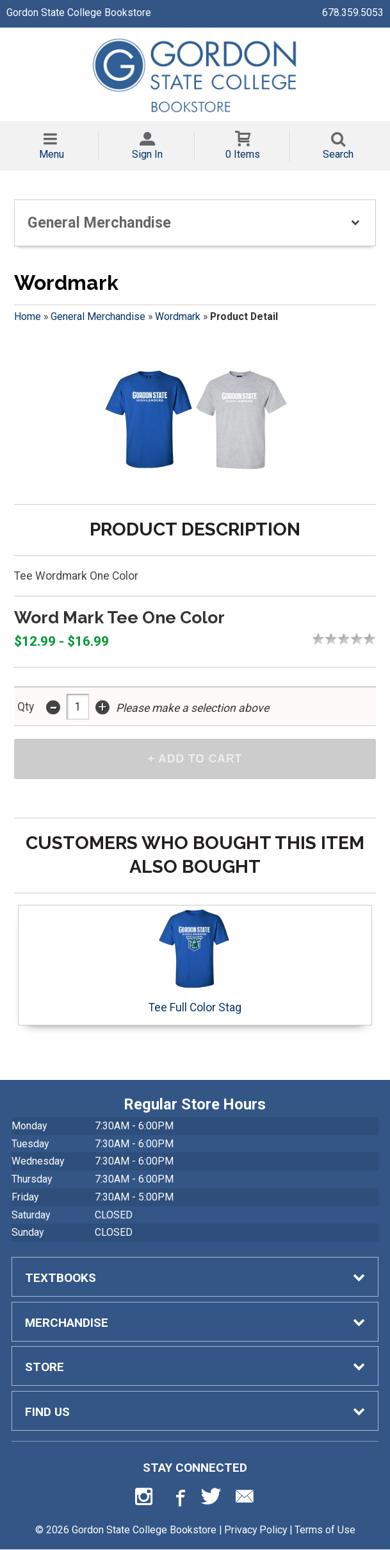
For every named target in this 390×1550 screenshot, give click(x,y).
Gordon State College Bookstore (78, 12)
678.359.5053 (353, 12)
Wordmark (177, 316)
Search (338, 154)
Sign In (147, 154)
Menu (51, 154)
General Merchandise (98, 316)
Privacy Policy (255, 1530)
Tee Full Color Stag (195, 961)
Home (27, 316)
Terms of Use (325, 1530)
